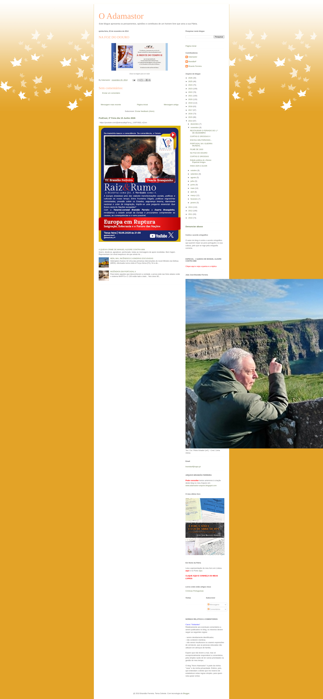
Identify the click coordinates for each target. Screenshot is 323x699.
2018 (190, 106)
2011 (190, 214)
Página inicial (142, 105)
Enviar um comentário (111, 93)
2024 (190, 85)
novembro (195, 127)
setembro (195, 174)
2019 (190, 103)
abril (193, 192)
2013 (190, 207)
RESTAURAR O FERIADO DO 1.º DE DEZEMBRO (204, 132)
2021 (190, 96)
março (193, 195)
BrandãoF (192, 61)
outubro (194, 170)
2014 (190, 121)
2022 (190, 92)
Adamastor (192, 57)
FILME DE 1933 (196, 149)
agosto (194, 177)
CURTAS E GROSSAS (199, 156)
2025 (190, 81)
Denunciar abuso (194, 226)
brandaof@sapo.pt (193, 467)
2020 (190, 99)
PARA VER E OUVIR (198, 166)
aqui (200, 571)
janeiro (194, 203)
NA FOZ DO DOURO (198, 153)
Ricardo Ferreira (195, 66)
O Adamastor (121, 16)
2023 (190, 89)
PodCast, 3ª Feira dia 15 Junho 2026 (117, 118)
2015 (190, 117)
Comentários (214, 609)
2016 (190, 114)
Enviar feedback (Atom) (144, 111)
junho (193, 185)
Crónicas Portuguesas (194, 591)
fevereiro (194, 199)
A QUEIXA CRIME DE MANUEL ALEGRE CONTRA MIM (122, 249)
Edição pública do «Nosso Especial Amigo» (200, 161)
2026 (190, 78)
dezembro (195, 124)
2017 (190, 110)
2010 (190, 218)
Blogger (186, 693)
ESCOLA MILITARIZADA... (201, 140)
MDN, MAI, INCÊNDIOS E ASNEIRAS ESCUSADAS (131, 258)
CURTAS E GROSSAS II (200, 136)
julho (193, 181)
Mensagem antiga (171, 105)
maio (193, 188)
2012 (190, 211)
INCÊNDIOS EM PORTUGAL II (123, 271)
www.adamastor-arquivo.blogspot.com (201, 485)
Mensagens (213, 605)
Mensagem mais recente (111, 105)
